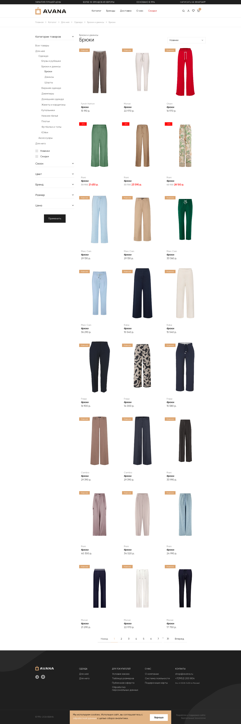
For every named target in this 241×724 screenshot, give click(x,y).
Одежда (78, 22)
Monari (127, 103)
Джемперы (47, 93)
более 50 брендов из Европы (99, 2)
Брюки (48, 71)
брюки (85, 107)
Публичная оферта (123, 682)
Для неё (65, 22)
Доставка (125, 10)
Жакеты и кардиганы (53, 104)
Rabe (126, 325)
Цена (38, 205)
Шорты (49, 82)
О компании (152, 673)
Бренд (39, 184)
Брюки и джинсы (95, 22)
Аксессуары (45, 137)
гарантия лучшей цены (48, 2)
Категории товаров (48, 36)
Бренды (110, 10)
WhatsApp (200, 2)
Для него (40, 143)
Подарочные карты (156, 682)
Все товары (42, 45)
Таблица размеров (123, 678)
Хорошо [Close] (159, 717)
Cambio (85, 472)
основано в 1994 (145, 2)
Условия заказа (120, 673)
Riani (83, 177)
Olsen (170, 103)
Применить (54, 218)
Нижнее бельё (49, 115)
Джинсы (49, 76)
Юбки (44, 132)
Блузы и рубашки (51, 60)
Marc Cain (86, 251)
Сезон (39, 163)
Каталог (96, 10)
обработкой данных (85, 718)
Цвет (38, 174)
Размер (40, 195)
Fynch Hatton (88, 103)
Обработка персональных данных (125, 688)
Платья (45, 121)
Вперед (179, 638)
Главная (39, 22)
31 (168, 638)
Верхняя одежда (51, 88)
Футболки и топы (51, 126)
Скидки (152, 10)
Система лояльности (157, 678)
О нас (139, 10)
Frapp (84, 398)
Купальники (48, 110)
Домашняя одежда (52, 99)
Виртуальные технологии (193, 718)
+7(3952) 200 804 (185, 678)
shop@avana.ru (184, 673)
